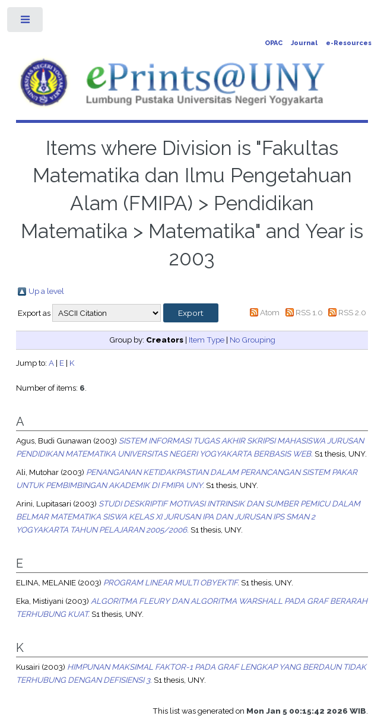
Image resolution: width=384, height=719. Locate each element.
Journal (304, 43)
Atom (270, 312)
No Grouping (252, 339)
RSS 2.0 (352, 312)
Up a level (46, 291)
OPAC (274, 43)
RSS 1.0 (309, 312)
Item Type (206, 339)
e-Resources (349, 43)
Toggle (26, 22)
